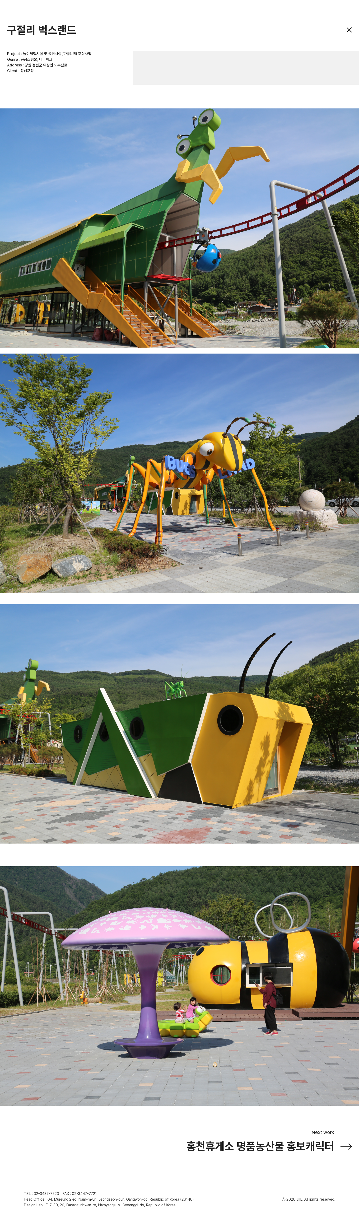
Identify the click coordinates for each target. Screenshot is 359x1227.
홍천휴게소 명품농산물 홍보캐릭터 (260, 1146)
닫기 (349, 30)
